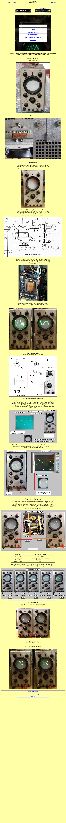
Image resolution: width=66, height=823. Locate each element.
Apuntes (39, 694)
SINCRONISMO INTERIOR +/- (33, 37)
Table (34, 695)
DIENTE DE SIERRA (33, 34)
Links (43, 694)
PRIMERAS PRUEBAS (33, 32)
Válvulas (28, 694)
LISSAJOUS (33, 40)
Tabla (31, 695)
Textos (35, 694)
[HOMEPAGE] (53, 2)
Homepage (33, 696)
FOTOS (33, 29)
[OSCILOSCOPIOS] (12, 2)
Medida (32, 694)
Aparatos (24, 694)
